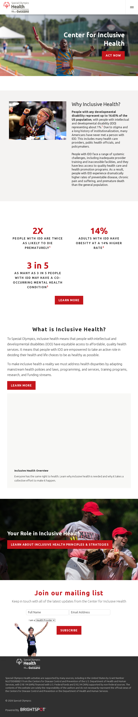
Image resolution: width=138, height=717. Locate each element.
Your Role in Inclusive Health (44, 533)
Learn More (69, 300)
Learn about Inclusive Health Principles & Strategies (60, 544)
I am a (42, 620)
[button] (131, 7)
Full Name (47, 612)
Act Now (113, 55)
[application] (69, 428)
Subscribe (69, 630)
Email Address (89, 612)
